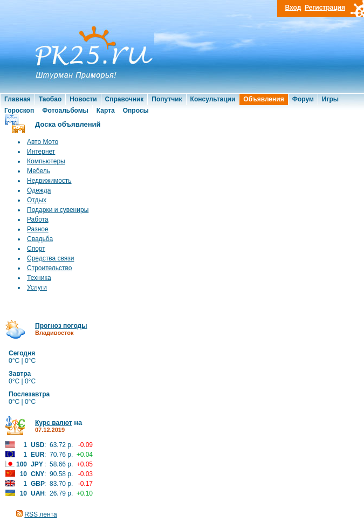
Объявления (263, 99)
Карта (106, 110)
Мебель (38, 171)
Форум (303, 99)
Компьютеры (46, 161)
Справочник (124, 99)
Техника (39, 277)
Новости (83, 99)
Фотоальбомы (65, 110)
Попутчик (167, 99)
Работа (38, 219)
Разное (38, 229)
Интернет (41, 151)
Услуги (37, 287)
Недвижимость (49, 180)
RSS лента (40, 514)
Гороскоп (19, 110)
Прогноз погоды (61, 325)
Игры (330, 99)
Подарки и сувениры (57, 210)
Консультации (213, 99)
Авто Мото (42, 142)
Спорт (36, 248)
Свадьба (40, 239)
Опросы (136, 110)
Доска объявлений (68, 124)
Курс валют (53, 423)
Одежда (39, 190)
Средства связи (50, 258)
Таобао (50, 99)
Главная (17, 99)
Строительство (49, 268)
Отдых (36, 200)
